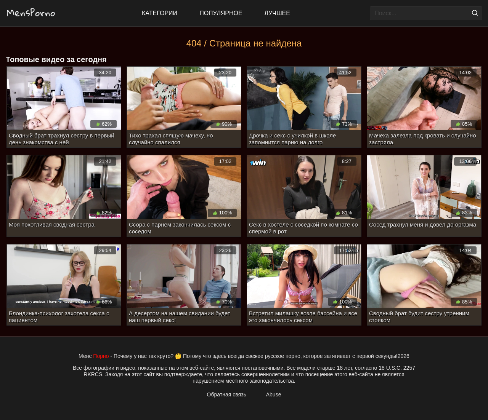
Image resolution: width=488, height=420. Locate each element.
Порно (101, 356)
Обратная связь (226, 394)
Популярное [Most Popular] (220, 13)
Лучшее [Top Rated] (277, 13)
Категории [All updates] (159, 13)
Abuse (273, 394)
